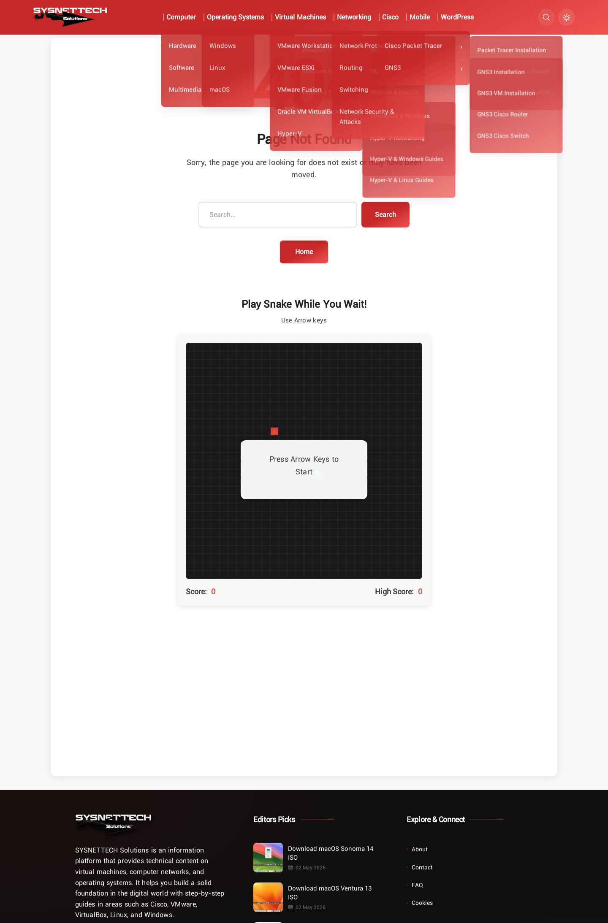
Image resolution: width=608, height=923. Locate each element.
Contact (422, 867)
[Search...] (277, 215)
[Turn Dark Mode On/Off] (566, 17)
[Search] (546, 17)
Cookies (422, 903)
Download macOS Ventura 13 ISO (329, 892)
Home (304, 251)
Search (385, 214)
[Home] (113, 825)
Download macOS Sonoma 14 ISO (330, 852)
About (420, 849)
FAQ (417, 885)
